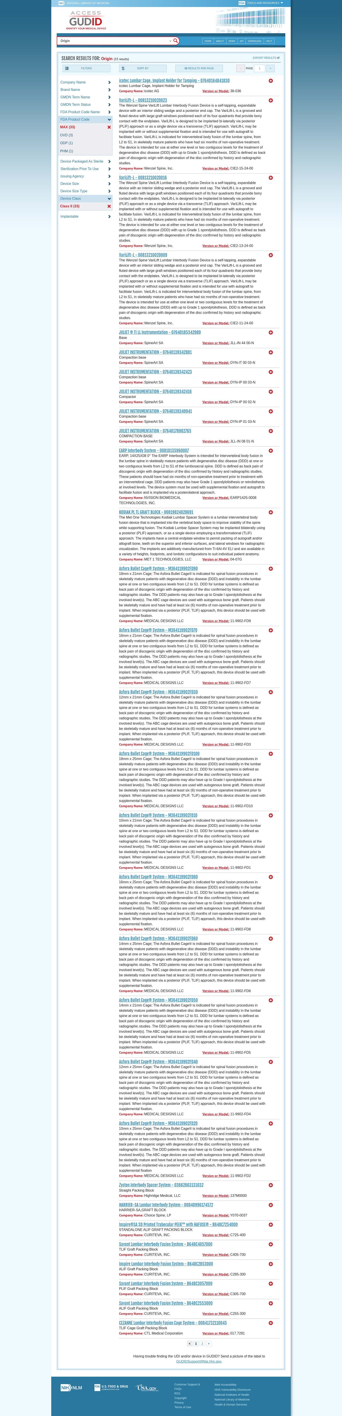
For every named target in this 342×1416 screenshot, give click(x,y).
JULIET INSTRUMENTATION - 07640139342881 (155, 352)
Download (255, 41)
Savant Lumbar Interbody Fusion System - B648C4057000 (165, 1244)
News (232, 41)
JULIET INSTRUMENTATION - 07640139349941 (155, 411)
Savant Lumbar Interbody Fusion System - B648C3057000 (165, 1283)
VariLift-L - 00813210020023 (143, 100)
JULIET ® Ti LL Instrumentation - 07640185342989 (160, 332)
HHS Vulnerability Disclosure (233, 1389)
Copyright (180, 1398)
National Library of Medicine (88, 3)
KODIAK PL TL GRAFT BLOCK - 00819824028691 (156, 512)
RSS (177, 1393)
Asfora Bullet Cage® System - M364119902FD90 (158, 568)
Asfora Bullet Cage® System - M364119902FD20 (158, 1123)
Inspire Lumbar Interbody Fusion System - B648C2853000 (166, 1264)
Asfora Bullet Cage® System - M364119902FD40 (158, 1061)
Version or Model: (215, 91)
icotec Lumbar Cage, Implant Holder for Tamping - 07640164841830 (174, 80)
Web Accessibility (225, 1384)
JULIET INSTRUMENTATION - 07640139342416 (155, 391)
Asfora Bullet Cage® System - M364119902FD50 (158, 1000)
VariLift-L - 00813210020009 (143, 255)
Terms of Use (182, 1407)
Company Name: (131, 91)
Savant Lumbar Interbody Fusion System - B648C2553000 (166, 1303)
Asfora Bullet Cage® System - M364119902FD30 (158, 692)
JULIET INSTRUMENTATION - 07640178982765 (155, 431)
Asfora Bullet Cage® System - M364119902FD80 (158, 877)
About (220, 41)
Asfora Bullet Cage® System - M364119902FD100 (159, 753)
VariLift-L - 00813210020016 (143, 177)
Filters (86, 68)
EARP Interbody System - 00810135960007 (154, 450)
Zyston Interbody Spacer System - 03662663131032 (161, 1185)
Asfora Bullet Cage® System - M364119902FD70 (158, 630)
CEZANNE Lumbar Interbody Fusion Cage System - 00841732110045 (173, 1323)
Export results (264, 57)
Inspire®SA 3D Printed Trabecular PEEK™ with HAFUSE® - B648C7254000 (178, 1224)
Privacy (179, 1402)
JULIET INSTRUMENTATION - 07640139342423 (155, 372)
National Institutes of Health (232, 1394)
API (241, 41)
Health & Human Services (231, 1404)
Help (269, 41)
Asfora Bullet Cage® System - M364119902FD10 (158, 815)
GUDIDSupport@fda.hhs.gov (198, 1361)
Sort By (143, 68)
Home (208, 41)
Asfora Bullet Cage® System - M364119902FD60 (158, 938)
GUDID (86, 20)
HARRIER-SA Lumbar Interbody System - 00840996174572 (166, 1205)
